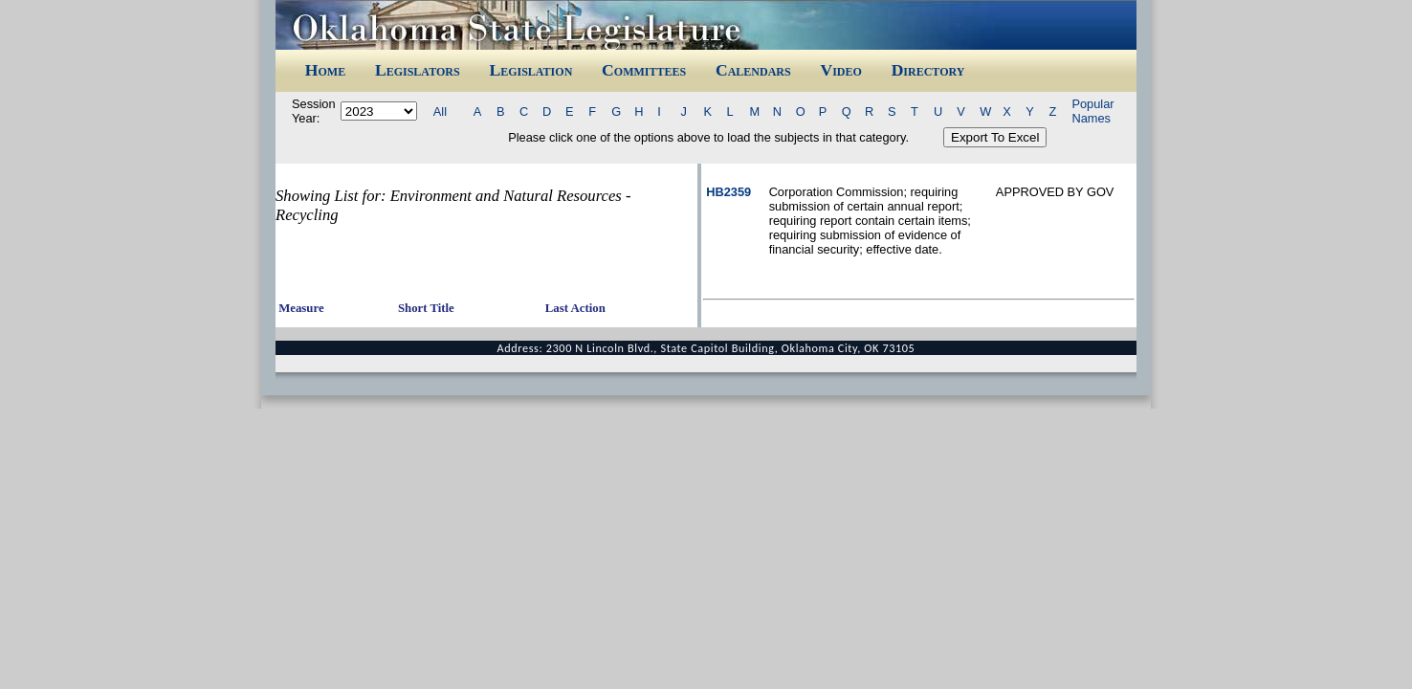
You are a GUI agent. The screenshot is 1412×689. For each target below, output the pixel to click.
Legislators (417, 69)
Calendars (753, 69)
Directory (928, 69)
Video (840, 69)
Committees (644, 69)
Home (325, 69)
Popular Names (1092, 111)
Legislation (530, 69)
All (440, 111)
